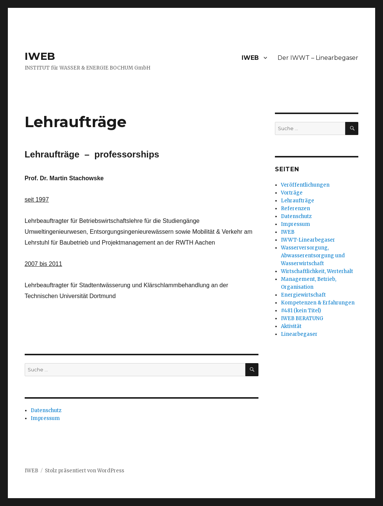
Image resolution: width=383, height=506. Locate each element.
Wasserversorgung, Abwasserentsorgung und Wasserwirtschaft (313, 256)
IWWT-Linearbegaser (308, 240)
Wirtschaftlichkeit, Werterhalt (317, 271)
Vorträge (292, 193)
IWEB (40, 56)
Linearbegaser (299, 334)
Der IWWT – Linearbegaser (318, 57)
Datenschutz (46, 410)
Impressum (45, 418)
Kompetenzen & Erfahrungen (318, 303)
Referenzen (295, 208)
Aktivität (291, 326)
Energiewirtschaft (303, 295)
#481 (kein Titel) (301, 310)
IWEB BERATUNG (302, 318)
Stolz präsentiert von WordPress (84, 470)
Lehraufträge (297, 200)
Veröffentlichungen (305, 185)
